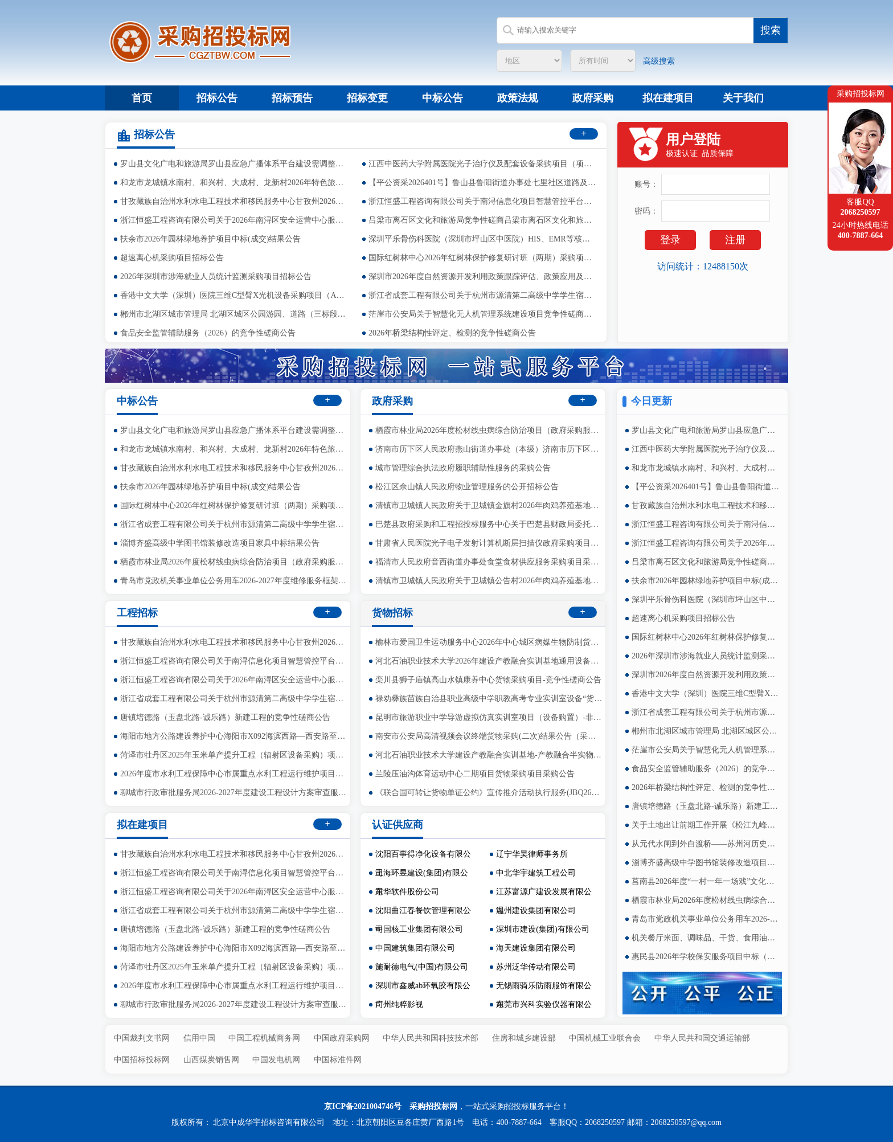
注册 (735, 239)
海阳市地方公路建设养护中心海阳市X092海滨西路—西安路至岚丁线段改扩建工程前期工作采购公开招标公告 (234, 736)
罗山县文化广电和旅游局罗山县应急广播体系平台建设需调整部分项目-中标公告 (234, 163)
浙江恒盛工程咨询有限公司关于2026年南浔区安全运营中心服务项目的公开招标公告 (234, 220)
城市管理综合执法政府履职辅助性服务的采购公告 (463, 468)
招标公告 (216, 98)
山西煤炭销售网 (211, 1059)
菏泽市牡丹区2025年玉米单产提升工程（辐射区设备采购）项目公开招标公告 (234, 755)
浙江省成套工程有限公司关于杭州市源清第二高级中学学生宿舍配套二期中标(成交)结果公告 (482, 295)
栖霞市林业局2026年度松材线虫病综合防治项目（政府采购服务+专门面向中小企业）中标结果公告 (706, 900)
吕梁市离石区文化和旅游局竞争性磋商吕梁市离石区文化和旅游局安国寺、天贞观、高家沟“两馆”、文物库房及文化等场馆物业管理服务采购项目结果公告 (482, 220)
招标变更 (367, 98)
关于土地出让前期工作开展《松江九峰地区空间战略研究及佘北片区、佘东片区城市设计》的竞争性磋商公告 (706, 825)
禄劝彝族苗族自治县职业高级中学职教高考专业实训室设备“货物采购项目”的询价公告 (489, 698)
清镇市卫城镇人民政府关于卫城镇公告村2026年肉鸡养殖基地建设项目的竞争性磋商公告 (489, 580)
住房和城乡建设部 (524, 1038)
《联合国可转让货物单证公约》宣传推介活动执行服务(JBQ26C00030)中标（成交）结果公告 (489, 792)
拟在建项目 (668, 98)
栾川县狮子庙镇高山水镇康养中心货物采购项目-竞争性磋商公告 (488, 680)
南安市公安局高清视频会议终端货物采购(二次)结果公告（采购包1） (489, 736)
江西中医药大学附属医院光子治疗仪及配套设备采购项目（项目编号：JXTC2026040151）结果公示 (482, 163)
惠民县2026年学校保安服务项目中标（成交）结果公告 (706, 956)
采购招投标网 (433, 1106)
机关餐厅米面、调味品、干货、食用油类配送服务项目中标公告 (706, 938)
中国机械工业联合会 (605, 1038)
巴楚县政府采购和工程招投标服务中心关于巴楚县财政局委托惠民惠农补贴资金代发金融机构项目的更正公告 (489, 524)
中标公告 (442, 98)
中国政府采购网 (342, 1038)
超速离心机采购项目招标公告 (172, 257)
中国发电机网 (276, 1059)
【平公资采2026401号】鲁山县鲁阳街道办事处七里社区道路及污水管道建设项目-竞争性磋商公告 (482, 182)
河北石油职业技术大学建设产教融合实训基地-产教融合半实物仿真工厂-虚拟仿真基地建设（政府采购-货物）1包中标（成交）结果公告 (489, 755)
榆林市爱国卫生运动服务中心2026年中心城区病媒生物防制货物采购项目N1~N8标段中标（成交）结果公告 (489, 642)
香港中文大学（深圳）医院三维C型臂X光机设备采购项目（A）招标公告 (234, 295)
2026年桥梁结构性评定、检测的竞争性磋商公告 (452, 333)
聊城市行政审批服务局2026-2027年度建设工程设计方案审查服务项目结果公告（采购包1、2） (234, 792)
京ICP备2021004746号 (363, 1106)
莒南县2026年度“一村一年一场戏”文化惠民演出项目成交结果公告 (706, 881)
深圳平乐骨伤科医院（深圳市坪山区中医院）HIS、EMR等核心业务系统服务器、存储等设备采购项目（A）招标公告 (482, 239)
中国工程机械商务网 (264, 1038)
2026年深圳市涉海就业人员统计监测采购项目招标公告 (216, 276)
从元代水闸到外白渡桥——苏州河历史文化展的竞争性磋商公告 (706, 844)
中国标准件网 (338, 1059)
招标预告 (292, 98)
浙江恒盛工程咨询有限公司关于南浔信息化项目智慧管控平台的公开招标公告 (482, 201)
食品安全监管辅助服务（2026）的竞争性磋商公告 (208, 333)
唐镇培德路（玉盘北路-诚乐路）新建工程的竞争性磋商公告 (706, 806)
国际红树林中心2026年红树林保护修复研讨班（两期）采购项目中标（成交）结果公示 (482, 257)
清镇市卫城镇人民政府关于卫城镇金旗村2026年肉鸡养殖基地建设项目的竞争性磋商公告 (489, 505)
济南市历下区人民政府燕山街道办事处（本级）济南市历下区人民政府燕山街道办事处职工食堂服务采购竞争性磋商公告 (489, 449)
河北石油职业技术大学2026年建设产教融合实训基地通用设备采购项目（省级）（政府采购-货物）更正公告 (489, 661)
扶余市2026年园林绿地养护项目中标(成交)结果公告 (210, 239)
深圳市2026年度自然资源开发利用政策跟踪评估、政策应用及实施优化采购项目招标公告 (482, 276)
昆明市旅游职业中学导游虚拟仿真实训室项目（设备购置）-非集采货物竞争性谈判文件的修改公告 (489, 717)
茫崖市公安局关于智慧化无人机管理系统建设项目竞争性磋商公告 (482, 314)
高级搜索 (659, 61)
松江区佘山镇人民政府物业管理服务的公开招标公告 (467, 486)
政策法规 (517, 98)
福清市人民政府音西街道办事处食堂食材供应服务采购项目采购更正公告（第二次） (489, 562)
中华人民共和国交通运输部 (702, 1038)
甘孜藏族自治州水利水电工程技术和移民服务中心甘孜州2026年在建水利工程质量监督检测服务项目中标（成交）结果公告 (234, 201)
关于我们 (743, 98)
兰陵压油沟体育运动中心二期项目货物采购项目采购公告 (475, 773)
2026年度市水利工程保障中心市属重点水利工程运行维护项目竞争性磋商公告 (234, 773)
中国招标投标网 (142, 1059)
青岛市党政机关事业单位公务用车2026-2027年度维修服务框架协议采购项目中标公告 (706, 919)
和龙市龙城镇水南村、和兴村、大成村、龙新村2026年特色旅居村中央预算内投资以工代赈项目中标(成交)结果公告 (234, 182)
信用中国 (199, 1038)
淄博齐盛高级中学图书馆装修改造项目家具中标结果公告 (706, 862)
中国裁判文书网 (142, 1038)
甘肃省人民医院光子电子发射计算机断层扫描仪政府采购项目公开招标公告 (489, 543)
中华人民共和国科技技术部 (430, 1038)
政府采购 (592, 98)
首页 (142, 98)
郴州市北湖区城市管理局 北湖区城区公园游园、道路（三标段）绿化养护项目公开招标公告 (234, 314)
